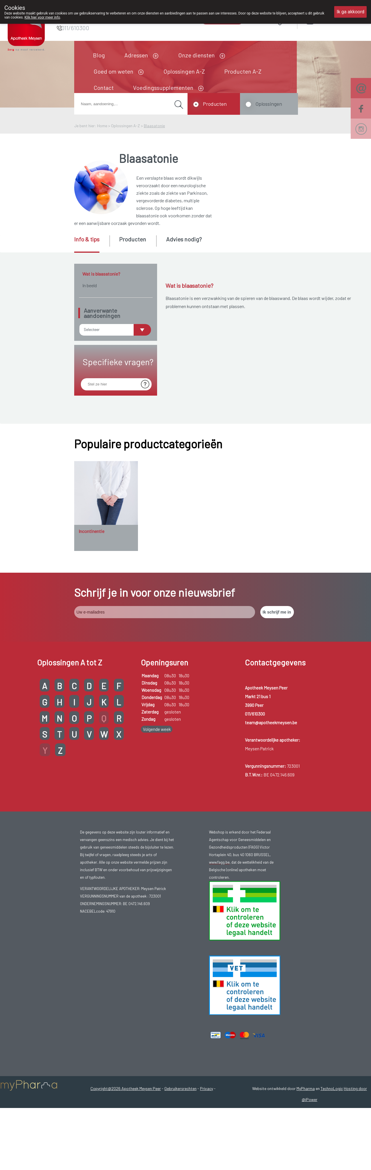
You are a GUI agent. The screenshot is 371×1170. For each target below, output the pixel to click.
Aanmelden (331, 20)
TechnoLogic (332, 1105)
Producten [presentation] (132, 239)
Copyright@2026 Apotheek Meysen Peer (125, 1105)
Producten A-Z (242, 71)
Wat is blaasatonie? (101, 273)
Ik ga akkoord (350, 11)
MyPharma (306, 1105)
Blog (99, 55)
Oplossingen (268, 104)
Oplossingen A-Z (184, 71)
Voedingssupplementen (163, 87)
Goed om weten (113, 71)
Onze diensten (196, 55)
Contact (104, 87)
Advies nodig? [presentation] (184, 239)
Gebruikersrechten (180, 1105)
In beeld (89, 285)
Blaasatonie (154, 125)
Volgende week (157, 745)
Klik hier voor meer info (42, 17)
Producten (215, 104)
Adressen (136, 55)
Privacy (206, 1105)
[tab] (91, 244)
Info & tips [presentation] (86, 239)
